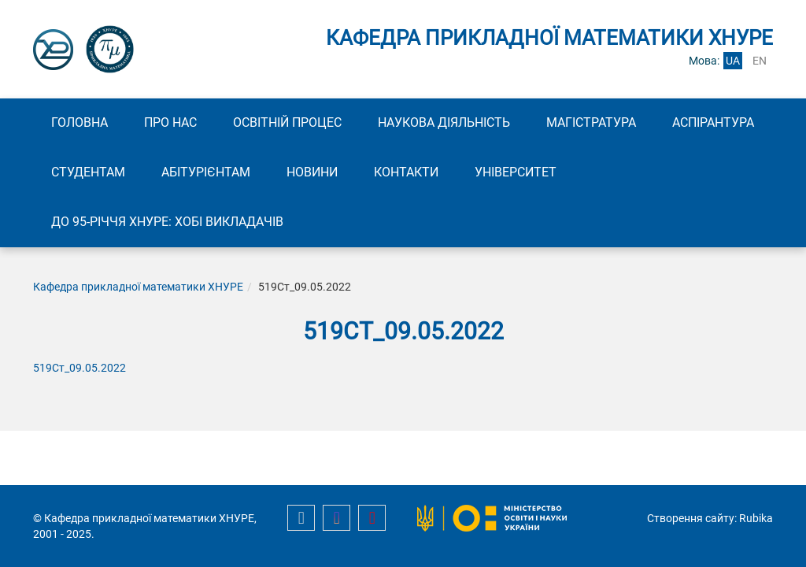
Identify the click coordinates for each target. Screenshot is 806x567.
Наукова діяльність (444, 122)
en (759, 60)
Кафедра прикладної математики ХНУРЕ (138, 286)
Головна (79, 122)
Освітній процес (287, 122)
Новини (312, 172)
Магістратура (591, 122)
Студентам (88, 172)
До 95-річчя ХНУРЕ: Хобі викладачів (167, 221)
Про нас (170, 122)
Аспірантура (713, 122)
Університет (515, 172)
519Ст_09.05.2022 (79, 367)
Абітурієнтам (205, 172)
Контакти (406, 172)
